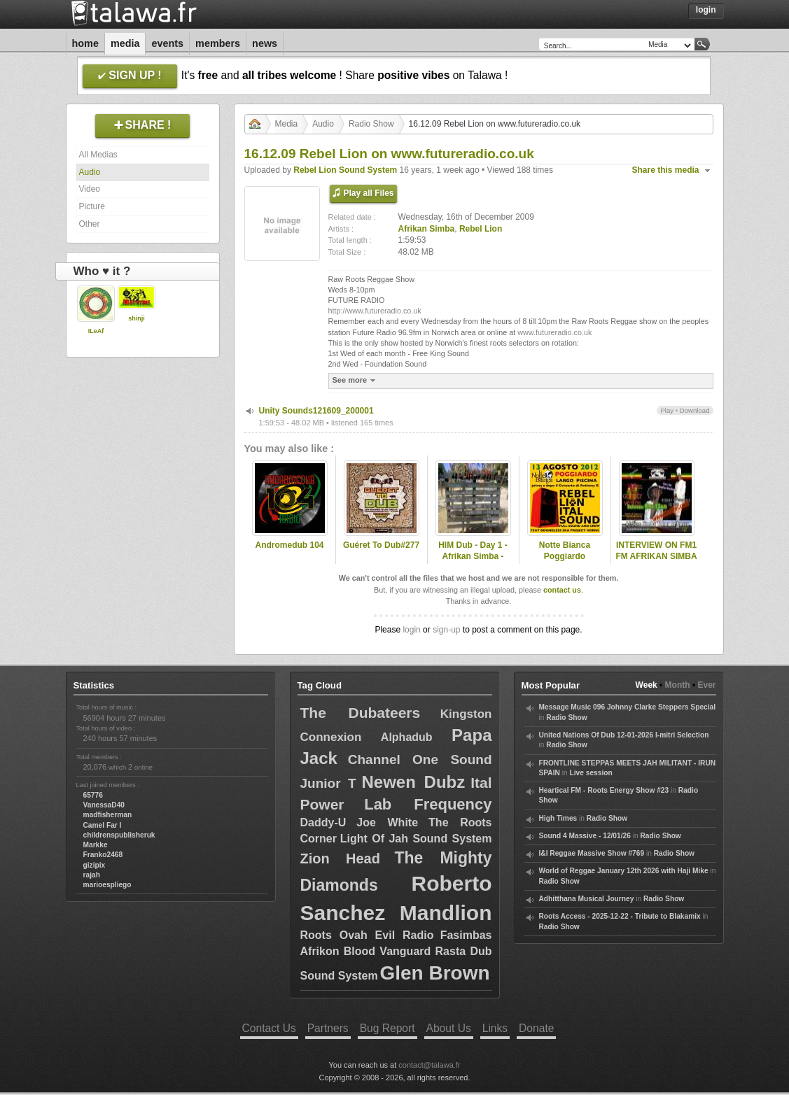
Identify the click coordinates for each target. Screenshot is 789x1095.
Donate (536, 1028)
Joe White (387, 822)
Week (646, 685)
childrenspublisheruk (119, 835)
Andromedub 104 (289, 545)
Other (89, 224)
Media (125, 43)
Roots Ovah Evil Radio (367, 935)
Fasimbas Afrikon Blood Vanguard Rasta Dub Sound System (396, 955)
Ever (706, 685)
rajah (91, 875)
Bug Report (387, 1028)
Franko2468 (103, 855)
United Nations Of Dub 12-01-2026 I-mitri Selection (624, 735)
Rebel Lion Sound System (345, 170)
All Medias (98, 155)
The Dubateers (360, 713)
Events (167, 43)
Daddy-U (323, 822)
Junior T (328, 783)
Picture (92, 206)
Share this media (665, 170)
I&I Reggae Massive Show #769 (592, 853)
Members (217, 43)
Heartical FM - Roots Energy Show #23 (604, 790)
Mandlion (446, 912)
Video (89, 189)
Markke (95, 845)
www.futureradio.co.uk (554, 332)
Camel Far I (102, 825)
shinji (136, 318)
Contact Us (269, 1028)
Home (85, 43)
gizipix (94, 865)
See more (356, 380)
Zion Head (340, 858)
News (264, 43)
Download (695, 410)
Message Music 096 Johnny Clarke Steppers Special (627, 707)
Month (677, 685)
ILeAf (96, 330)
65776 (93, 795)
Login (706, 10)
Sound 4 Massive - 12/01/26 (585, 836)
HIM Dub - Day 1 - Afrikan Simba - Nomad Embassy (473, 557)
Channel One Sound (420, 759)
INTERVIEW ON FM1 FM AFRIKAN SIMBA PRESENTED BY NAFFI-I (656, 562)
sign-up (446, 630)
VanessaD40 (104, 805)
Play (666, 410)
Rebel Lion (480, 229)
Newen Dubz (413, 781)
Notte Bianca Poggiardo (564, 551)
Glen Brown (434, 973)
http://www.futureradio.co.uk (374, 310)
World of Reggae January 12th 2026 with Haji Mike (623, 871)
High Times (558, 818)
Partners (328, 1028)
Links (495, 1028)
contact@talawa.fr (429, 1065)
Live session (591, 773)
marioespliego (107, 885)
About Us (448, 1028)
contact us (562, 590)
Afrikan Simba (426, 229)
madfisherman (107, 815)
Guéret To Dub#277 (381, 545)
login (411, 630)
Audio (90, 172)
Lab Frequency (427, 804)
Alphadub (407, 737)
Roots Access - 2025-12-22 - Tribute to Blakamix (620, 916)
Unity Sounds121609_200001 (316, 411)
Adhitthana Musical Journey (586, 899)
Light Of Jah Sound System (416, 839)
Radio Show (371, 124)
